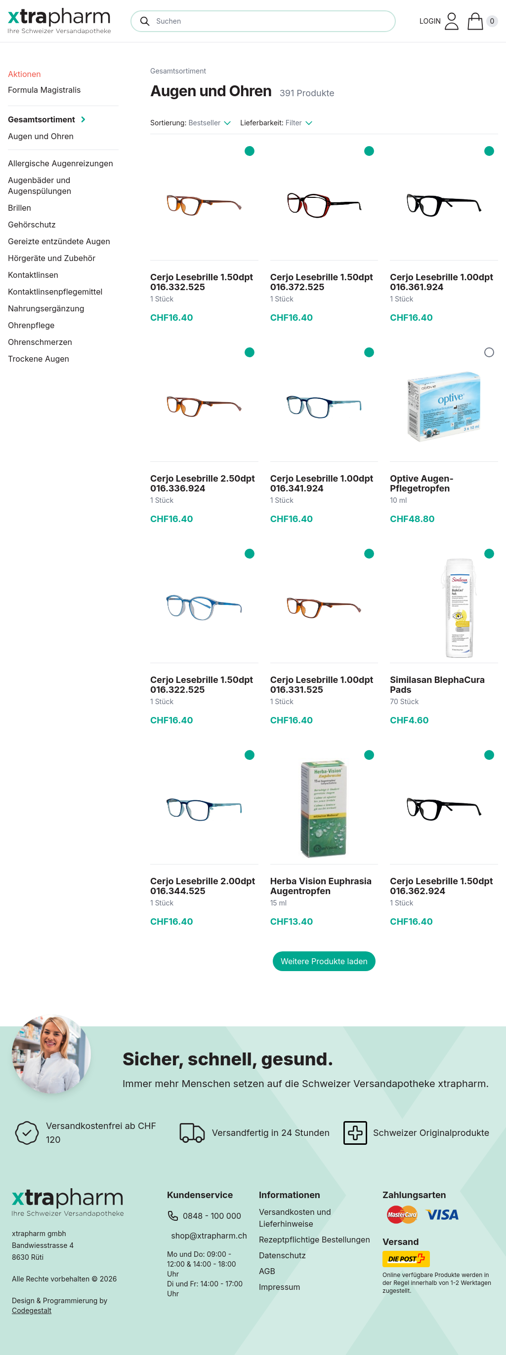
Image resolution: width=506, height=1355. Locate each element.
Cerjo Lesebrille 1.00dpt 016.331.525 (322, 685)
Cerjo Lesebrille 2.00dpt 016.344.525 (202, 886)
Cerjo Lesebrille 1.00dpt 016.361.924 (441, 282)
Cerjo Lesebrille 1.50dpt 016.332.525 (201, 282)
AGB (267, 1271)
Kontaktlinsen (33, 275)
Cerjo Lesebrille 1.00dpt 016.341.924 (322, 483)
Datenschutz (282, 1255)
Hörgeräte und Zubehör (51, 258)
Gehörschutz (32, 224)
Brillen (19, 208)
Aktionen (24, 74)
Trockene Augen (38, 359)
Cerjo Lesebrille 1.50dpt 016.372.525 (321, 282)
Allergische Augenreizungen (60, 163)
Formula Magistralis (44, 90)
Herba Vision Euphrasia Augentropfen (321, 886)
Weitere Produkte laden (324, 961)
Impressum (279, 1287)
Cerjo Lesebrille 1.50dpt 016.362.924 (441, 886)
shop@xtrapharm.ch (209, 1236)
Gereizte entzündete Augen (59, 241)
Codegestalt (31, 1310)
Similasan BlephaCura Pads (437, 685)
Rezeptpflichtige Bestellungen (314, 1239)
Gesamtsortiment (178, 71)
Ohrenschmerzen (40, 342)
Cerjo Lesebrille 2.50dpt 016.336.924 (202, 483)
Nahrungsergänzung (46, 308)
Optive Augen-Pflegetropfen (422, 483)
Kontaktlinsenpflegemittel (55, 292)
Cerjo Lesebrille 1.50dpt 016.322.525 (201, 685)
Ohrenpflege (31, 325)
